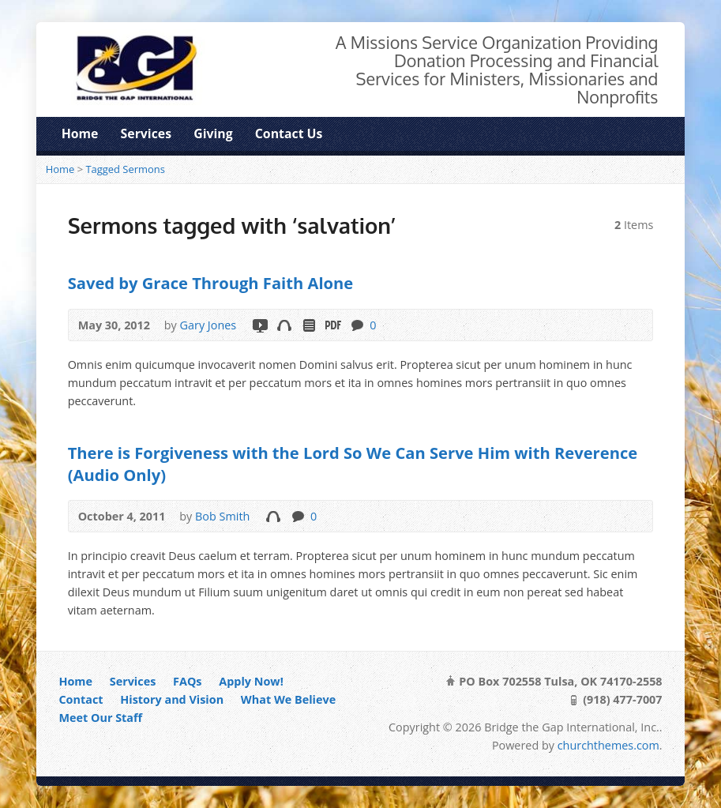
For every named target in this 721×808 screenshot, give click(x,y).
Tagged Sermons (125, 169)
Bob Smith (222, 516)
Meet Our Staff (100, 717)
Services (146, 133)
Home (80, 133)
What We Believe (288, 699)
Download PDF (332, 325)
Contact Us (289, 133)
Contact (80, 699)
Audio (284, 325)
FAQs (187, 681)
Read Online (308, 325)
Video (259, 325)
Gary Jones (208, 325)
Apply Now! (251, 681)
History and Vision (171, 699)
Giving (212, 133)
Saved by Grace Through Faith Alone (211, 283)
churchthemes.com (608, 745)
